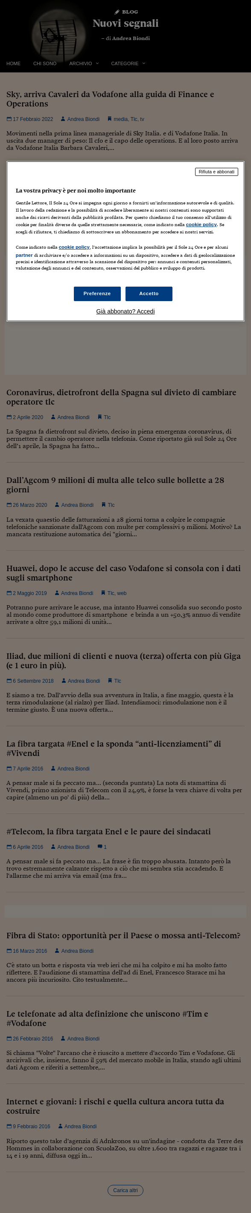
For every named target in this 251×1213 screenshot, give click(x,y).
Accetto (149, 293)
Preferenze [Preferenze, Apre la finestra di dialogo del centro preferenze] (97, 293)
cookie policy (201, 224)
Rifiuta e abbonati (217, 171)
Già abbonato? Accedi (125, 311)
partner (24, 255)
